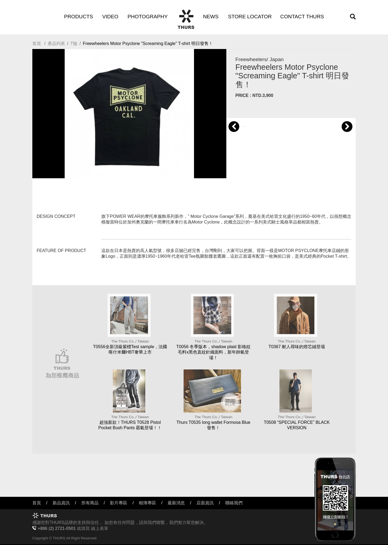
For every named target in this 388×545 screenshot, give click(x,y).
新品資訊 (61, 503)
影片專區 (118, 503)
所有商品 (90, 503)
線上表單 (99, 528)
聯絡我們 (233, 503)
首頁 (36, 43)
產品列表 (56, 43)
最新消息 (176, 503)
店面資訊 (205, 503)
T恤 (73, 43)
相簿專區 (147, 503)
